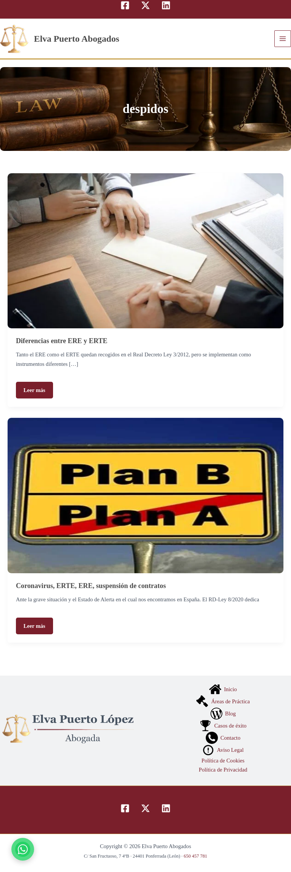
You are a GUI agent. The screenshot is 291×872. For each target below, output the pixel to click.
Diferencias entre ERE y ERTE (62, 341)
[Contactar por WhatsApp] (22, 849)
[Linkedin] (166, 5)
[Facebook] (125, 5)
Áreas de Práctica (223, 701)
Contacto (223, 738)
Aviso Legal (223, 750)
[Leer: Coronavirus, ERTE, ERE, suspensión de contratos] (145, 495)
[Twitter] (145, 5)
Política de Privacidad (223, 770)
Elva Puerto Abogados (76, 39)
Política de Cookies (223, 761)
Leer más (34, 390)
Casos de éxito (222, 726)
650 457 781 (195, 856)
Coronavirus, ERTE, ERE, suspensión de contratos (91, 586)
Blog (223, 713)
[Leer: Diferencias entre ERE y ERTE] (145, 250)
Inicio (223, 689)
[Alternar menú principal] (282, 38)
